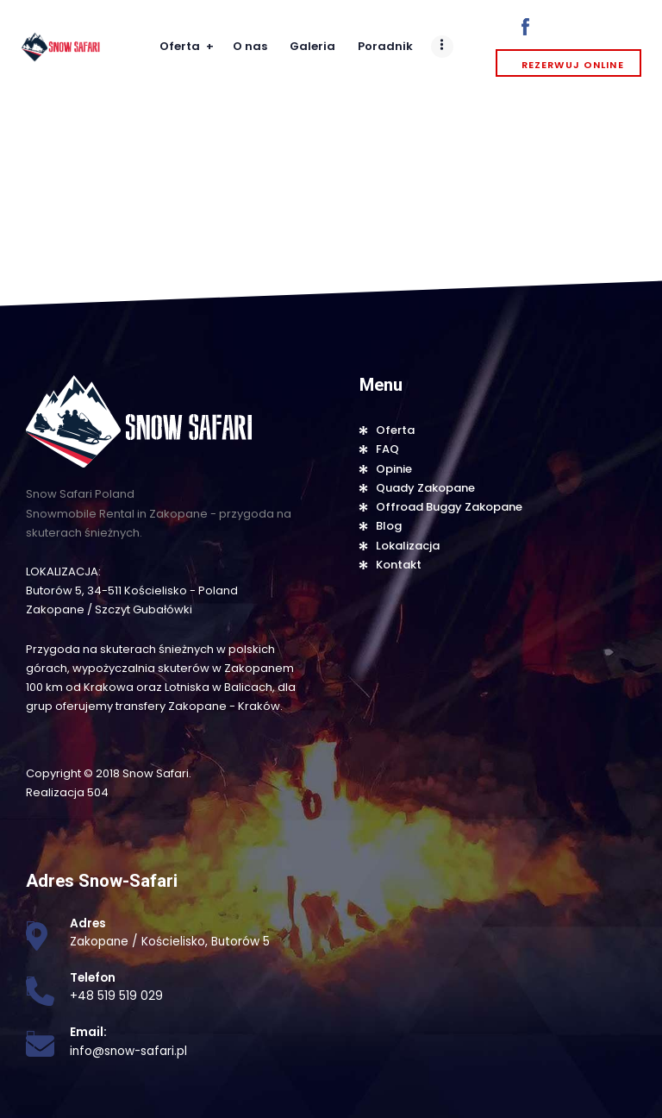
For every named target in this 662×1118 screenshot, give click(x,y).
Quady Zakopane (425, 488)
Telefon (93, 978)
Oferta (395, 430)
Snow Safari (155, 773)
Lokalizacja (408, 545)
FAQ (387, 449)
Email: (88, 1032)
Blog (389, 526)
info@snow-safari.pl (128, 1051)
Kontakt (399, 564)
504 (98, 792)
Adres (88, 923)
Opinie (394, 469)
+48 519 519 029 (116, 996)
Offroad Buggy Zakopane (449, 507)
